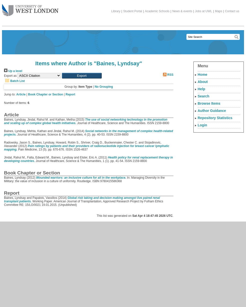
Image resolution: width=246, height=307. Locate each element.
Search (203, 96)
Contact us (232, 11)
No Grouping (104, 86)
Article (20, 94)
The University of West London (30, 8)
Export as (10, 75)
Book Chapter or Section (45, 94)
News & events (182, 11)
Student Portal (132, 11)
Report (70, 94)
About (203, 82)
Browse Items (209, 103)
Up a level (13, 71)
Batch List (14, 81)
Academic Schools (157, 11)
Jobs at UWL (203, 11)
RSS (167, 75)
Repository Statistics (215, 118)
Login (202, 125)
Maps (218, 11)
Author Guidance (212, 111)
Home (202, 75)
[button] (82, 75)
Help (201, 89)
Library (115, 11)
